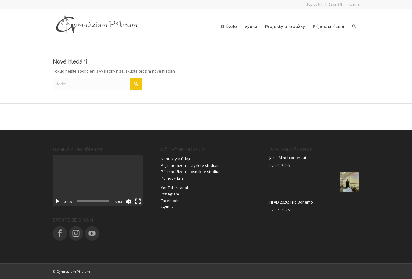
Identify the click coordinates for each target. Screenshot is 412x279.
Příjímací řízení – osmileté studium (191, 171)
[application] (98, 180)
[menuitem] (314, 4)
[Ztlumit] (128, 201)
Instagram (170, 194)
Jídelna (354, 4)
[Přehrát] (57, 201)
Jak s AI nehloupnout (287, 157)
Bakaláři (335, 4)
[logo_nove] (97, 26)
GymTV (167, 206)
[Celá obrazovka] (138, 201)
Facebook (169, 200)
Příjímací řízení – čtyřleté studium (190, 165)
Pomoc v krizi (172, 178)
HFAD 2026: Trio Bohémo (291, 202)
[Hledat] (354, 26)
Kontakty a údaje (176, 158)
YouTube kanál (174, 187)
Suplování (314, 4)
